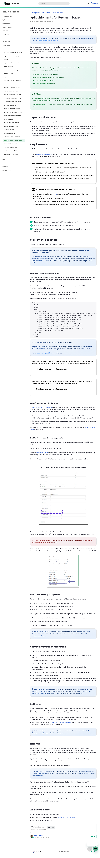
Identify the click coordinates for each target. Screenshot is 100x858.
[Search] (54, 3)
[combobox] (37, 851)
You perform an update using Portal (41, 407)
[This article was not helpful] (53, 827)
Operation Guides (57, 13)
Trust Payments (35, 13)
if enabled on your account (66, 817)
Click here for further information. (48, 41)
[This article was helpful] (49, 827)
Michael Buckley (38, 835)
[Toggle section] (24, 16)
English (36, 852)
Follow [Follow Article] (93, 836)
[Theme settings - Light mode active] (89, 3)
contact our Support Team (44, 154)
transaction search (42, 452)
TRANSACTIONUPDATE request (61, 722)
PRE (55, 168)
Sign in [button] (94, 3)
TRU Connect (46, 13)
